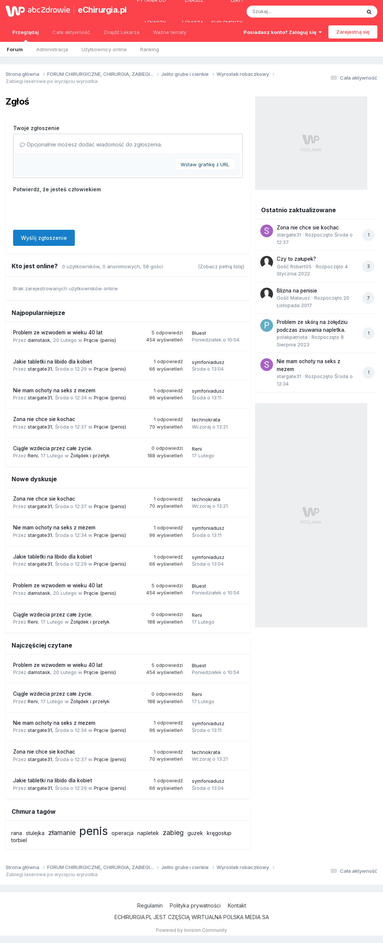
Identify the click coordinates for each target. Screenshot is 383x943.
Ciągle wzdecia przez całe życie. (52, 448)
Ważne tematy (169, 32)
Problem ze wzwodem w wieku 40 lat (57, 333)
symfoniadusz (208, 362)
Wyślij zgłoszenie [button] (44, 238)
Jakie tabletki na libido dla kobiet (52, 362)
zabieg (173, 833)
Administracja (52, 49)
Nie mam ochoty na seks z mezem (54, 390)
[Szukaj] (285, 12)
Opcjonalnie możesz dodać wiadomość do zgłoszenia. (91, 144)
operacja (122, 833)
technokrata (206, 420)
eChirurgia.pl (99, 10)
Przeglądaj (25, 35)
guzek (195, 833)
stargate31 (40, 369)
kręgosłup (219, 833)
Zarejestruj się (353, 32)
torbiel (19, 840)
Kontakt (237, 905)
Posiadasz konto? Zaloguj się (282, 32)
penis (93, 831)
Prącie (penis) (100, 340)
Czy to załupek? (296, 259)
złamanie (62, 833)
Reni (33, 455)
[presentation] (70, 209)
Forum (15, 49)
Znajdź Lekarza (121, 32)
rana (16, 833)
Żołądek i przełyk (90, 455)
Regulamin (150, 905)
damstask (39, 340)
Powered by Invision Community (191, 930)
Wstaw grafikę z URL (205, 164)
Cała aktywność (71, 32)
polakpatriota (292, 337)
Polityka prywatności (195, 905)
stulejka (35, 833)
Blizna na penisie (297, 291)
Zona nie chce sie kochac (44, 419)
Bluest (199, 333)
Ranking (149, 49)
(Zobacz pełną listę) (221, 266)
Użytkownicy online (104, 49)
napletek (148, 833)
